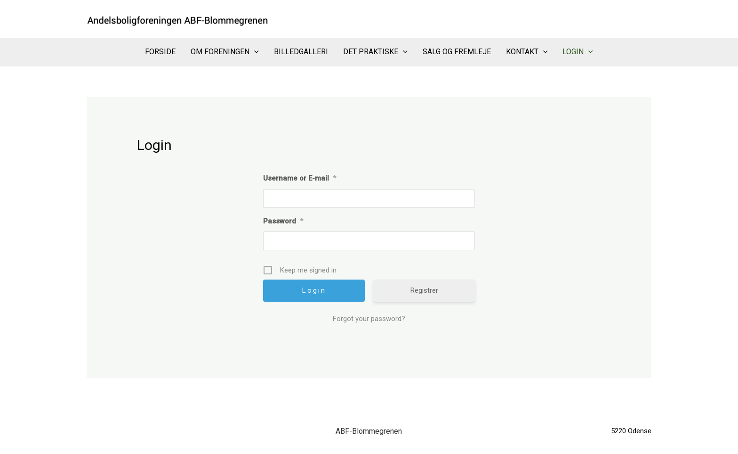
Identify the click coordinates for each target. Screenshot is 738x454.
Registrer (424, 290)
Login (577, 52)
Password (283, 221)
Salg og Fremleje (457, 51)
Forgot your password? (369, 318)
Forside (160, 51)
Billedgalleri (301, 51)
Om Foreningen (225, 52)
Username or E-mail (299, 178)
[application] (254, 52)
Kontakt (527, 52)
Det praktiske (375, 52)
